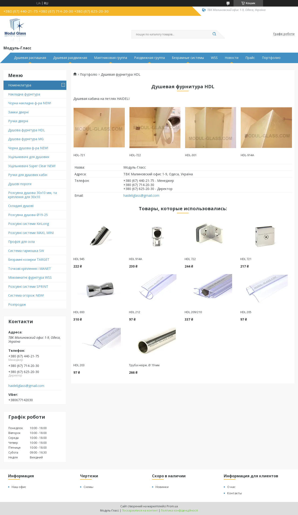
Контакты (234, 493)
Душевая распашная (30, 57)
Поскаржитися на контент (140, 510)
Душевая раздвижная (70, 57)
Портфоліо (88, 74)
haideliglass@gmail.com (26, 386)
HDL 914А (135, 259)
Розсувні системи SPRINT (28, 286)
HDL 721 (245, 259)
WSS (214, 57)
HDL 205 (245, 312)
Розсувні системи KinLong (28, 223)
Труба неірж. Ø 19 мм (144, 365)
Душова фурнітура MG (26, 139)
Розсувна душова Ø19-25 (28, 215)
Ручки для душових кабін (27, 175)
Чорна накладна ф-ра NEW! (29, 103)
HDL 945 (79, 259)
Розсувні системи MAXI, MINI (31, 232)
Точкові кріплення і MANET (29, 268)
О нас (231, 487)
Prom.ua (172, 506)
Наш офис (19, 487)
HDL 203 (79, 365)
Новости (231, 57)
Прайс (250, 57)
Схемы (88, 487)
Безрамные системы (188, 57)
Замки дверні (18, 112)
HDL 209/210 (193, 312)
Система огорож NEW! (26, 295)
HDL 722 (190, 259)
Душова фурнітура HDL (26, 130)
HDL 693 (79, 312)
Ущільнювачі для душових (28, 157)
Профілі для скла (21, 241)
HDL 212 (134, 312)
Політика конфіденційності (179, 510)
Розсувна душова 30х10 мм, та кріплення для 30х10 (32, 194)
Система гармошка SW (26, 250)
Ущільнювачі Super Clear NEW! (31, 166)
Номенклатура (19, 85)
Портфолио (271, 57)
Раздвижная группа (149, 57)
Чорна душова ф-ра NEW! (28, 148)
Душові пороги (19, 184)
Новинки (162, 487)
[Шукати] (214, 34)
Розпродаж (17, 304)
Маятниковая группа (110, 57)
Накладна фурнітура (24, 94)
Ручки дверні (18, 121)
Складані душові (21, 205)
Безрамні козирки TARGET (28, 259)
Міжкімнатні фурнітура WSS (30, 277)
